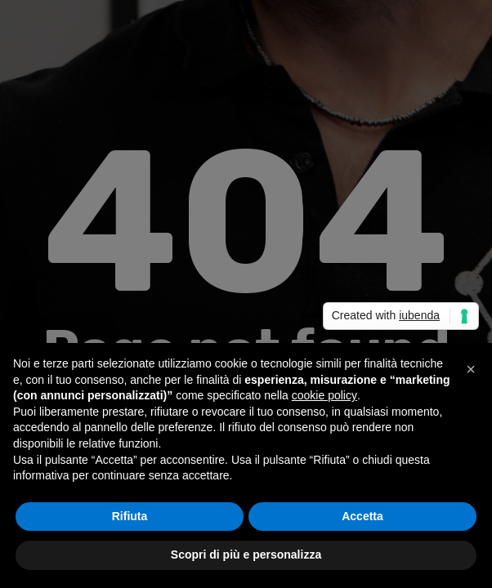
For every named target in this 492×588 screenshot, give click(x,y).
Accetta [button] (362, 516)
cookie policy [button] (324, 395)
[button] (471, 369)
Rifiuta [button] (130, 516)
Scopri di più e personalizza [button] (246, 554)
